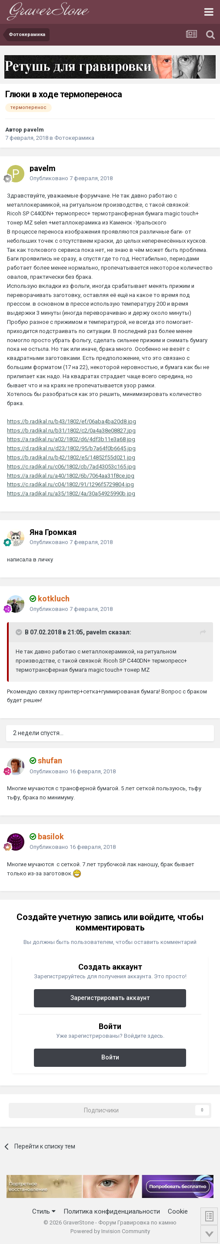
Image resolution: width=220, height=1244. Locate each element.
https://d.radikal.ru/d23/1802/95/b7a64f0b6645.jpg (71, 448)
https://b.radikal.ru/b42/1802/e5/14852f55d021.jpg (71, 457)
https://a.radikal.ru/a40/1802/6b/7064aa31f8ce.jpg (70, 475)
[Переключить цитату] (19, 632)
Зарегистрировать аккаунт (110, 997)
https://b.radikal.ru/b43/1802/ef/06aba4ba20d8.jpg (71, 421)
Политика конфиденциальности (111, 1211)
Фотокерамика (74, 138)
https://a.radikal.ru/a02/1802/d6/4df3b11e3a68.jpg (71, 439)
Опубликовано (71, 178)
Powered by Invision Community (110, 1231)
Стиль (44, 1211)
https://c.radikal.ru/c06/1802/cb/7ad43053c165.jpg (71, 466)
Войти (110, 1057)
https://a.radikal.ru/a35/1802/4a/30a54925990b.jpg (71, 493)
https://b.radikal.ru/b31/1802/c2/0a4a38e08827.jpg (71, 430)
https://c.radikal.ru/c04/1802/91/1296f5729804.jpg (70, 484)
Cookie (178, 1211)
